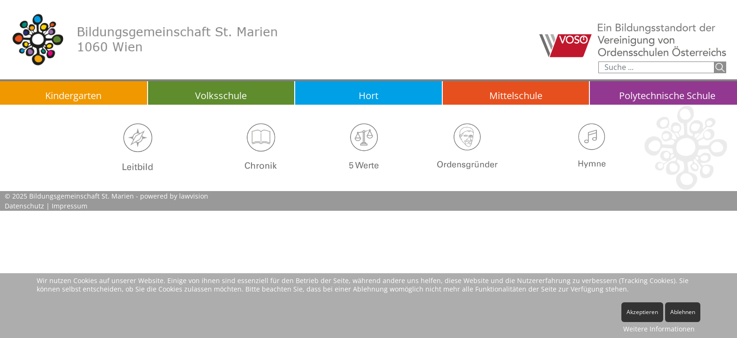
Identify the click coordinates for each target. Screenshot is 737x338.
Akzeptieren (642, 312)
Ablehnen (682, 312)
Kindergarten (73, 95)
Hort (368, 95)
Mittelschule (515, 95)
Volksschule (221, 95)
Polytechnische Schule (667, 95)
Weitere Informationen (659, 328)
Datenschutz (24, 205)
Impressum (69, 205)
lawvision (193, 196)
